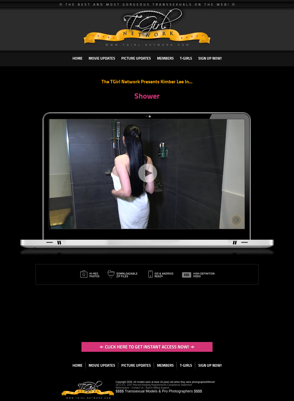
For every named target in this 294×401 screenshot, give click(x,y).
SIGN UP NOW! (210, 58)
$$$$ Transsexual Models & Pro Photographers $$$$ (159, 391)
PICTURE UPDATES (136, 58)
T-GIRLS (186, 58)
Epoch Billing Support (157, 387)
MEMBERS (165, 58)
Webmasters (122, 387)
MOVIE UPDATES (102, 58)
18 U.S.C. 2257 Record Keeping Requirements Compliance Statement (154, 384)
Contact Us (137, 387)
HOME (77, 58)
